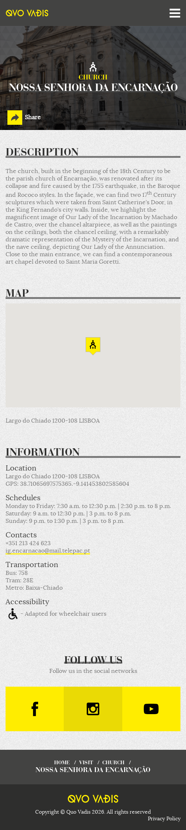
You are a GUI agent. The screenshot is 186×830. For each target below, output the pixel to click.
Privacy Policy (164, 818)
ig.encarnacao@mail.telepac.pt (48, 550)
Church (113, 763)
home (62, 763)
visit (86, 763)
